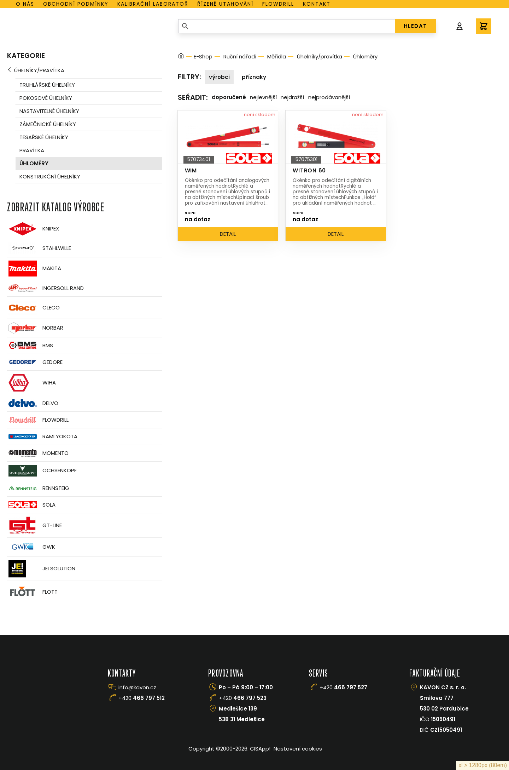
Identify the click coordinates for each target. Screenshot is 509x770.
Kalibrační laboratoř (152, 3)
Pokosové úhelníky (45, 98)
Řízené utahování (225, 3)
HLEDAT (415, 26)
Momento (38, 452)
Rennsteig (38, 488)
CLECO (33, 307)
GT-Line (34, 525)
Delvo (32, 403)
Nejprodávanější (329, 97)
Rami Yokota (42, 436)
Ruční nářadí (239, 56)
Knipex (33, 229)
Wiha (31, 382)
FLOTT (32, 592)
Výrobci (219, 77)
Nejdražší (292, 97)
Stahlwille (39, 248)
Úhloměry (33, 163)
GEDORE (35, 362)
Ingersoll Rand (45, 288)
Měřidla (276, 56)
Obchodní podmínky (76, 3)
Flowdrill (278, 3)
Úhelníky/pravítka (39, 70)
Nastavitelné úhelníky (49, 111)
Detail (228, 234)
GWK (31, 547)
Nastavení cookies (298, 748)
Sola (31, 504)
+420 (141, 698)
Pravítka (31, 150)
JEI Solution (41, 568)
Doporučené (229, 97)
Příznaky (254, 77)
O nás (25, 3)
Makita (34, 268)
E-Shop (203, 56)
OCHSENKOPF (42, 470)
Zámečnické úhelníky (47, 124)
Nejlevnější (263, 97)
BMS (30, 345)
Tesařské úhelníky (43, 137)
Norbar (35, 328)
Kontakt (316, 3)
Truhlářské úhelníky (47, 85)
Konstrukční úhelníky (49, 176)
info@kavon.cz (137, 687)
